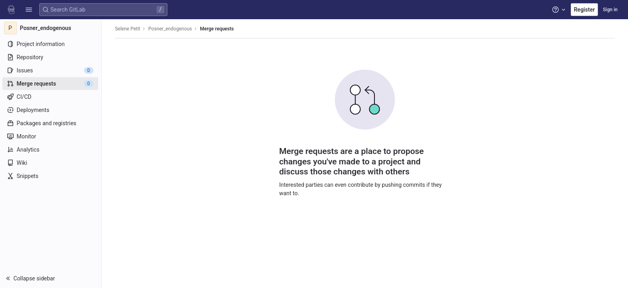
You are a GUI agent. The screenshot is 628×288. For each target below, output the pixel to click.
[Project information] (51, 44)
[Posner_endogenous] (51, 28)
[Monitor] (51, 136)
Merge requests (217, 29)
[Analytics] (51, 149)
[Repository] (51, 57)
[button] (28, 9)
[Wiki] (51, 162)
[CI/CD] (51, 96)
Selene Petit (128, 29)
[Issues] (51, 70)
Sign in (610, 9)
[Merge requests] (51, 83)
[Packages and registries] (51, 123)
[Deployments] (51, 110)
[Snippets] (51, 176)
